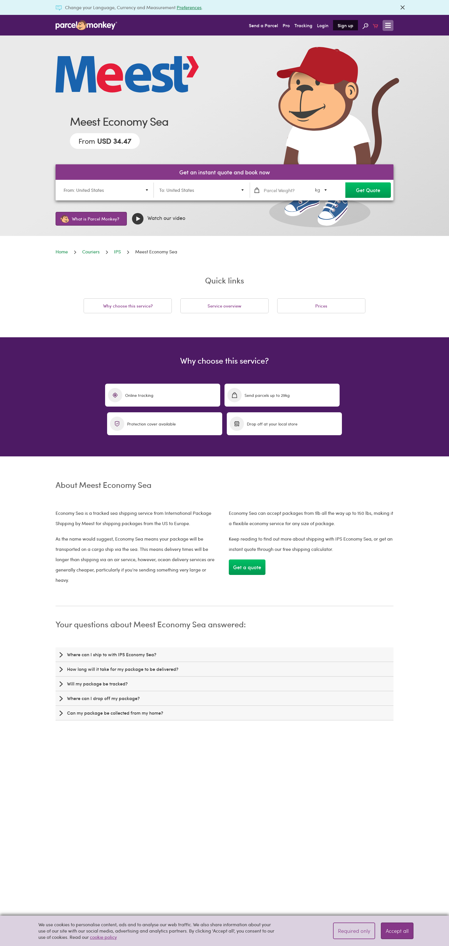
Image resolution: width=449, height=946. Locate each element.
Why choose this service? (128, 306)
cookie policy (103, 937)
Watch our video (158, 218)
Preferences (189, 7)
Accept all (397, 930)
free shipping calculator (352, 810)
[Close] (402, 7)
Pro (286, 25)
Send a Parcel (263, 25)
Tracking (303, 25)
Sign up (345, 25)
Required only (354, 930)
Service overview (224, 306)
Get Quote (368, 190)
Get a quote (247, 538)
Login (322, 25)
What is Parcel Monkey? (89, 218)
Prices (321, 306)
